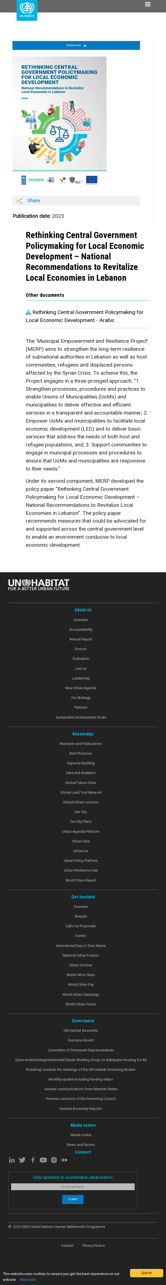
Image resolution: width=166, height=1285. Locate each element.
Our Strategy (80, 698)
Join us (81, 668)
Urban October (80, 965)
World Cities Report (81, 880)
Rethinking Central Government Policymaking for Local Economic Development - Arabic (85, 316)
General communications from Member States (81, 1089)
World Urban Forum (81, 1004)
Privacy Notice (93, 1245)
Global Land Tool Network (81, 792)
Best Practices (80, 753)
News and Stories (81, 1145)
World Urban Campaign (81, 994)
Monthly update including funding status (81, 1079)
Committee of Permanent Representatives (81, 1050)
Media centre (81, 1135)
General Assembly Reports (80, 1109)
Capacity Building (81, 763)
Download (76, 45)
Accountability (80, 629)
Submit (73, 1199)
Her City (81, 812)
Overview (81, 620)
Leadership (81, 678)
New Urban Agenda (80, 688)
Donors (81, 649)
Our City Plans (81, 821)
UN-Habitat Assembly (81, 1030)
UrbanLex (80, 851)
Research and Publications (81, 744)
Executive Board (81, 1040)
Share (28, 201)
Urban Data (81, 841)
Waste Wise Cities (81, 975)
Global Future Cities (80, 783)
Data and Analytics (81, 773)
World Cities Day (81, 984)
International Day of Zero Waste (81, 946)
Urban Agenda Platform (81, 831)
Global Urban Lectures (80, 802)
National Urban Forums (81, 955)
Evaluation (81, 658)
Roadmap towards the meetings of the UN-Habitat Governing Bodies (81, 1069)
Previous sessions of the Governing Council (80, 1099)
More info (28, 1279)
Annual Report (80, 639)
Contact (67, 1245)
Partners (80, 707)
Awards (81, 916)
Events (81, 936)
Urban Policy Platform (81, 861)
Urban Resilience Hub (81, 870)
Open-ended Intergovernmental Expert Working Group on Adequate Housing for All (81, 1060)
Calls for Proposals (81, 926)
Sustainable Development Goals (81, 717)
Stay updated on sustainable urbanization (73, 1177)
